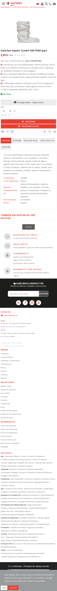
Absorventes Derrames (33, 489)
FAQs (3, 407)
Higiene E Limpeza (25, 466)
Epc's (20, 544)
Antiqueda (4, 469)
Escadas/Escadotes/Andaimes (13, 514)
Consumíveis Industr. (22, 511)
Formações (5, 527)
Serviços (22, 472)
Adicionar (28, 121)
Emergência (23, 531)
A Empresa (5, 354)
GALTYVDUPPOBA (33, 61)
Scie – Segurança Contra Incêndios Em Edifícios (19, 537)
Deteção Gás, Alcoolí (43, 463)
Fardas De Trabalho (32, 479)
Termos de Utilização (8, 426)
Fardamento (6, 7)
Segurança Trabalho (9, 531)
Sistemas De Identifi (27, 524)
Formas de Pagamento (9, 433)
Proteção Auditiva (8, 459)
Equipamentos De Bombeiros (29, 556)
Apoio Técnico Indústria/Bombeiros (14, 540)
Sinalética (5, 492)
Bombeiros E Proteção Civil (11, 495)
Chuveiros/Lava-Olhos (13, 489)
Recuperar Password (8, 390)
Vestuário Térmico (8, 485)
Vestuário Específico (9, 482)
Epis (2, 456)
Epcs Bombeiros (26, 498)
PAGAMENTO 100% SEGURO (27, 269)
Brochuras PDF (30, 140)
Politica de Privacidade (9, 429)
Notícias (4, 378)
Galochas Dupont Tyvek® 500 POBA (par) (24, 50)
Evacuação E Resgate (9, 472)
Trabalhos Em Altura (18, 527)
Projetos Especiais (41, 501)
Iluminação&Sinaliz (41, 498)
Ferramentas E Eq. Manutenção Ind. (13, 505)
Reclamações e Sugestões (10, 443)
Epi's (15, 544)
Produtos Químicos (8, 508)
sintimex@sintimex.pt (10, 315)
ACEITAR (13, 587)
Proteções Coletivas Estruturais (39, 472)
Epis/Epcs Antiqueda (17, 469)
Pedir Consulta (47, 140)
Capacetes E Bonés (12, 456)
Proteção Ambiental (25, 501)
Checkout (4, 397)
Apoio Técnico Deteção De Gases (30, 534)
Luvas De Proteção (38, 459)
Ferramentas (22, 508)
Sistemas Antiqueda (34, 469)
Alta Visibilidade (17, 479)
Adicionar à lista (28, 126)
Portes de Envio (6, 436)
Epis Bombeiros (47, 495)
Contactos (4, 375)
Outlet (3, 550)
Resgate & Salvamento (10, 476)
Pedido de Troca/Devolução (11, 414)
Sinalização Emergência (10, 521)
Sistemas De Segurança (9, 518)
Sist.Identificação (43, 524)
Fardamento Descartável (44, 544)
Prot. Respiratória (23, 459)
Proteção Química (37, 7)
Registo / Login (6, 386)
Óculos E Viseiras (28, 456)
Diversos (31, 492)
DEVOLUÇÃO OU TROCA (25, 235)
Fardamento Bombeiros (30, 495)
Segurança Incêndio (35, 527)
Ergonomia (40, 492)
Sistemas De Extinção (9, 524)
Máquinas (30, 514)
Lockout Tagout (43, 518)
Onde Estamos (6, 364)
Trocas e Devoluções (8, 440)
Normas (17, 140)
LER (4, 587)
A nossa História (7, 357)
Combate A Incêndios (18, 492)
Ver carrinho (5, 393)
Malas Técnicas (7, 511)
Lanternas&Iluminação (37, 508)
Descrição (6, 140)
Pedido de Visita (7, 418)
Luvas (8, 550)
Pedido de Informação (9, 411)
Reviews (6, 147)
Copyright (4, 447)
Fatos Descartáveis (20, 7)
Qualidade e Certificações (10, 361)
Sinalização (48, 489)
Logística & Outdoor (8, 501)
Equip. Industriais (34, 505)
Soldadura (40, 456)
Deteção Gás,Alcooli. (9, 466)
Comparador (5, 404)
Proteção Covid (6, 544)
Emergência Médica (8, 547)
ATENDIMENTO (21, 253)
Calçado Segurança (8, 463)
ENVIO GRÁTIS (20, 244)
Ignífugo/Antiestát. (42, 482)
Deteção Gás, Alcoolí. (26, 463)
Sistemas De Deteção (29, 521)
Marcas (3, 368)
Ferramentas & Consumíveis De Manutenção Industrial (22, 553)
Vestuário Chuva (48, 479)
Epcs (2, 489)
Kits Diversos (28, 544)
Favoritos (4, 400)
